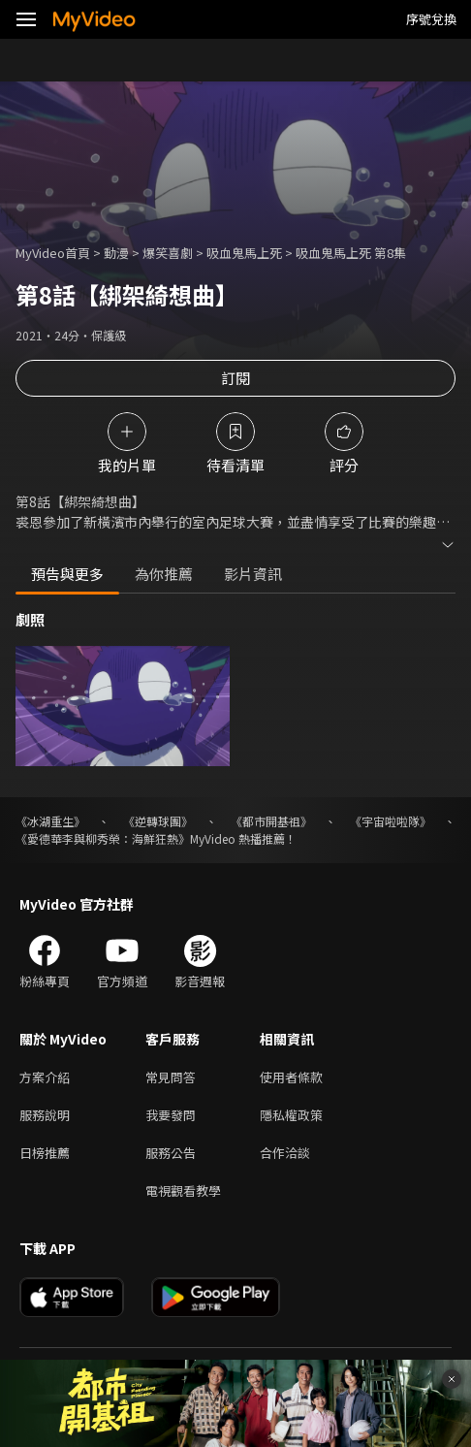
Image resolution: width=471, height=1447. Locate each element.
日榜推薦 (44, 1152)
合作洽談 (285, 1152)
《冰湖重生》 (50, 821)
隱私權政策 (291, 1115)
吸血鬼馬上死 (244, 252)
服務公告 (170, 1152)
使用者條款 (291, 1077)
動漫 (116, 252)
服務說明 (44, 1115)
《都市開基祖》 (271, 821)
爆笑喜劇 (167, 252)
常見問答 (170, 1077)
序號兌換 (431, 19)
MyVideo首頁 (53, 252)
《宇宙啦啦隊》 (390, 821)
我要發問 (170, 1115)
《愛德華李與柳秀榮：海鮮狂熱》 (103, 838)
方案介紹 (44, 1077)
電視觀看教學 (183, 1190)
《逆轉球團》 (158, 821)
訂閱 (235, 378)
